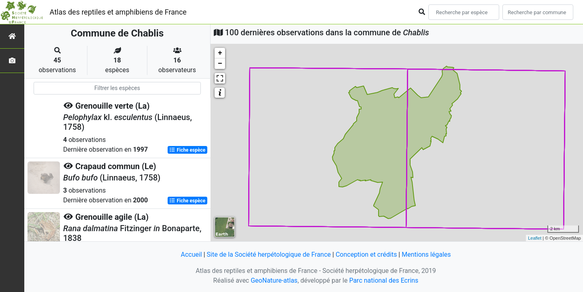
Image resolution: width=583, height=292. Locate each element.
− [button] (220, 64)
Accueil (191, 254)
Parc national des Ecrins (383, 280)
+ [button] (220, 53)
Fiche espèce (187, 150)
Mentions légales (426, 254)
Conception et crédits (366, 254)
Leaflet (534, 238)
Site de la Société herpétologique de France (269, 254)
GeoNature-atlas (274, 280)
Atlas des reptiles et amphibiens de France (118, 12)
